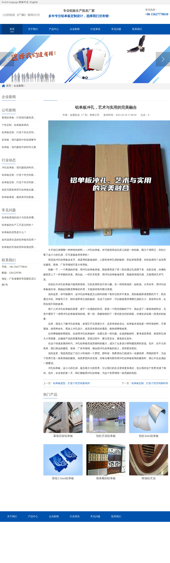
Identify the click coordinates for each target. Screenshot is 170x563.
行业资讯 (95, 29)
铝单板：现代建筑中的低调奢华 (19, 139)
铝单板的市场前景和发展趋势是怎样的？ (24, 247)
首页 (12, 29)
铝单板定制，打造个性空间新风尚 (20, 175)
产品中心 (54, 29)
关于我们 (33, 29)
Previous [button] (7, 65)
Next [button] (163, 65)
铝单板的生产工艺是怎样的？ (18, 225)
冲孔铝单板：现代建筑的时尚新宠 (20, 167)
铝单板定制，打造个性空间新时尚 (20, 182)
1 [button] (83, 83)
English (34, 2)
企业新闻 (75, 29)
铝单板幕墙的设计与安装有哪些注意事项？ (25, 217)
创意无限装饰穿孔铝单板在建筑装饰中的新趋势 (27, 189)
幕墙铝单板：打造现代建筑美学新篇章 (22, 117)
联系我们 (137, 29)
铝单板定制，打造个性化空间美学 (20, 132)
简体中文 (24, 2)
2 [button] (86, 83)
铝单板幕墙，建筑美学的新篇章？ (20, 197)
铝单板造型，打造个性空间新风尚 (71, 383)
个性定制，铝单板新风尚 (15, 125)
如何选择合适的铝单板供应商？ (19, 239)
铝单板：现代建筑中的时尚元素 (19, 147)
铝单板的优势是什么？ (14, 232)
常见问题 (116, 29)
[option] (85, 65)
